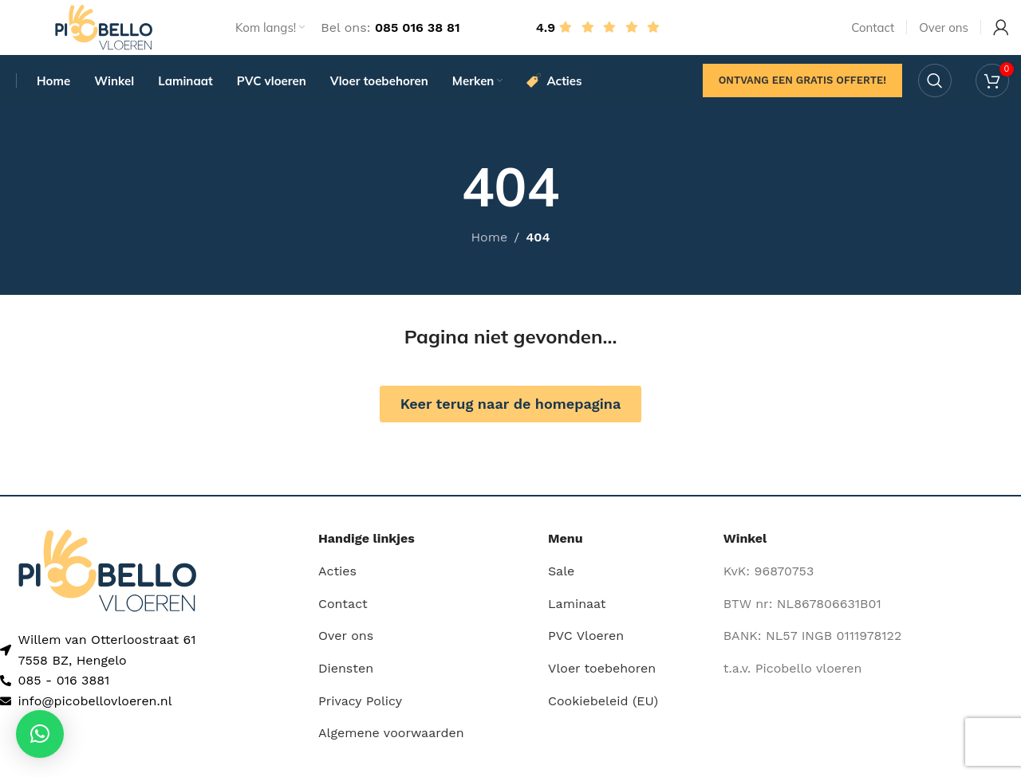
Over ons (345, 657)
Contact (343, 625)
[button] (40, 734)
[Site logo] (103, 34)
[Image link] (107, 590)
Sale (561, 592)
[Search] (935, 100)
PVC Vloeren (586, 657)
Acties (337, 592)
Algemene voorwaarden (391, 754)
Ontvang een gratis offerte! (802, 99)
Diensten (345, 689)
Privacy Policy (360, 721)
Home (489, 258)
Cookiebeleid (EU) (603, 721)
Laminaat (577, 625)
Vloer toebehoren (602, 689)
